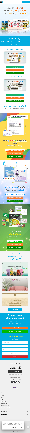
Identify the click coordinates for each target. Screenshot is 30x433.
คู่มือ (2, 397)
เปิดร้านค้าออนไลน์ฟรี (25, 2)
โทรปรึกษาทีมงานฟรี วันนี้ (15, 70)
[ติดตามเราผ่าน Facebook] (12, 382)
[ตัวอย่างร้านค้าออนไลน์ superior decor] (15, 289)
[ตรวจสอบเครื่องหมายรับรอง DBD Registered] (15, 388)
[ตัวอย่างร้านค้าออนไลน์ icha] (15, 274)
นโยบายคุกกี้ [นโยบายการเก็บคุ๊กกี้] (14, 427)
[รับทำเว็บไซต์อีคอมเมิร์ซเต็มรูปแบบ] (15, 59)
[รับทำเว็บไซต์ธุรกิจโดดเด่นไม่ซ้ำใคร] (15, 87)
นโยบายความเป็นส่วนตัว (6, 407)
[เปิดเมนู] (1, 2)
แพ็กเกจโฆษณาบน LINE (14, 241)
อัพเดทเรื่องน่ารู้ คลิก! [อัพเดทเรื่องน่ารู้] (15, 371)
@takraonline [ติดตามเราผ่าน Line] (16, 382)
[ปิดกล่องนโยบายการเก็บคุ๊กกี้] (21, 427)
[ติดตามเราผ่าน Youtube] (19, 382)
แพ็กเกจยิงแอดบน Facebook (14, 194)
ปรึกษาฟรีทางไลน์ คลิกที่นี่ (15, 73)
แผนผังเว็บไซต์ (4, 403)
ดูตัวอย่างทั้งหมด (15, 310)
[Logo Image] (5, 2)
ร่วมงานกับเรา (4, 401)
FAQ (2, 399)
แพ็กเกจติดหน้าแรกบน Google (14, 150)
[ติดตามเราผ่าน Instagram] (14, 382)
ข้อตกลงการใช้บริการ (5, 405)
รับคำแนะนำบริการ (19, 2)
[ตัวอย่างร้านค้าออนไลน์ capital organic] (15, 305)
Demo (2, 395)
